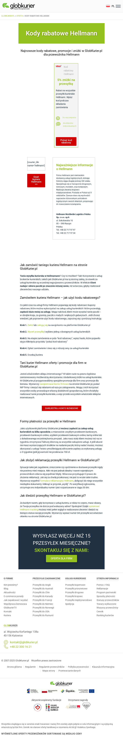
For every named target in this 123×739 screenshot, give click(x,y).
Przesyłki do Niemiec (43, 604)
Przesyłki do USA (41, 611)
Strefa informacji (108, 578)
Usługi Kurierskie (75, 578)
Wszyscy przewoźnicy (107, 607)
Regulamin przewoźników (52, 667)
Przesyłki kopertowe (75, 585)
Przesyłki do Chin (41, 592)
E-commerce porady (14, 596)
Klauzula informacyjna (103, 667)
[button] (110, 6)
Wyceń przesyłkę (36, 331)
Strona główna (14, 667)
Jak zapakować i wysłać (16, 600)
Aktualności (9, 592)
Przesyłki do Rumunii (43, 615)
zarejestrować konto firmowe (54, 384)
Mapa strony (48, 671)
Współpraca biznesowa (15, 604)
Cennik (100, 611)
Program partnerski (106, 592)
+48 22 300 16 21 (21, 646)
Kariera (7, 615)
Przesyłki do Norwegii (43, 607)
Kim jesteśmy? (11, 585)
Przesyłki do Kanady (43, 596)
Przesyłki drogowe (74, 592)
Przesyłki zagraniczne (46, 578)
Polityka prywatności (78, 667)
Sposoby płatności (106, 596)
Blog (6, 588)
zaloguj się (42, 325)
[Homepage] (26, 6)
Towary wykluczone (106, 604)
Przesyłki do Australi (43, 588)
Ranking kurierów (105, 615)
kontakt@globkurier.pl (24, 642)
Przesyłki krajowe (73, 596)
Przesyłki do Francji (42, 600)
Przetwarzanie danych (69, 671)
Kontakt (8, 611)
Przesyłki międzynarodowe (78, 600)
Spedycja (69, 604)
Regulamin (30, 667)
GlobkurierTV (10, 607)
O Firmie (8, 578)
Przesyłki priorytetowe (76, 588)
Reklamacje (102, 588)
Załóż (30, 325)
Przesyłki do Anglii (42, 585)
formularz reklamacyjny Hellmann (57, 480)
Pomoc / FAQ (103, 585)
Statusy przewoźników (108, 600)
